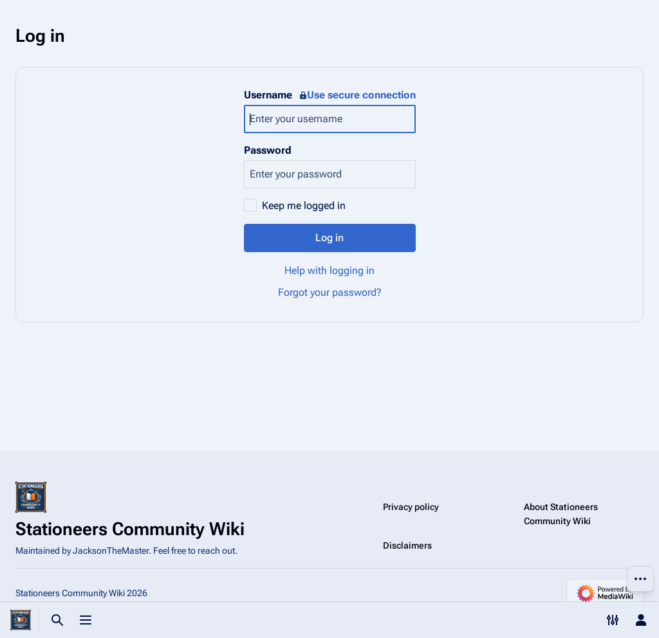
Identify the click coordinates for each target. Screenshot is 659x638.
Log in (329, 238)
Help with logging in (329, 270)
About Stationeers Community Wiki (561, 514)
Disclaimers (407, 545)
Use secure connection (357, 95)
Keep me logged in (304, 205)
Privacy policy (411, 507)
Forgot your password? (330, 292)
